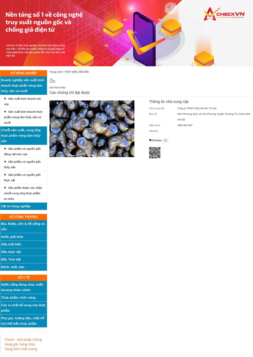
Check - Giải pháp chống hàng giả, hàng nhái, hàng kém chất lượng (23, 344)
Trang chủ (55, 71)
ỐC (165, 140)
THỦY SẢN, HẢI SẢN (76, 71)
